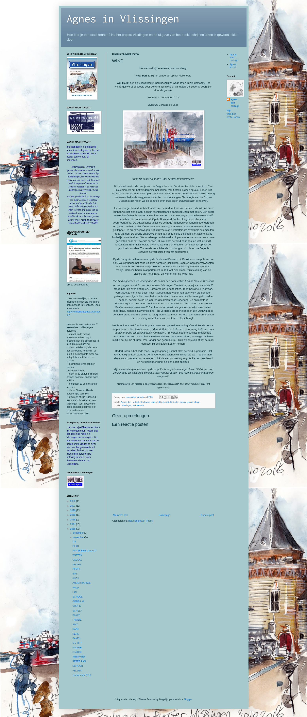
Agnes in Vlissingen (123, 18)
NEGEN (76, 564)
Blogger (188, 699)
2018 (73, 519)
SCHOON (77, 666)
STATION (77, 652)
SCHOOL (77, 596)
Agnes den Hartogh (130, 402)
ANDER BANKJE (81, 583)
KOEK (75, 578)
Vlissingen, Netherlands (133, 405)
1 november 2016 (81, 675)
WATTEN (77, 555)
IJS (74, 541)
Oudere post (207, 515)
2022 (73, 501)
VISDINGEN (78, 656)
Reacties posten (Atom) (140, 520)
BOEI (75, 573)
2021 (73, 505)
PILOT (75, 546)
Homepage (164, 515)
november (78, 537)
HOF (74, 592)
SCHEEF (77, 610)
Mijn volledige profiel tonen (233, 114)
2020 (73, 510)
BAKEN (76, 638)
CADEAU (77, 559)
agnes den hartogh (235, 102)
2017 (73, 524)
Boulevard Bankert (149, 402)
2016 (73, 529)
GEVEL (76, 569)
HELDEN (77, 670)
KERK (75, 633)
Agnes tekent (233, 66)
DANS (75, 629)
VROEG (76, 606)
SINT (75, 624)
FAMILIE (76, 619)
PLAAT (76, 615)
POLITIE (76, 647)
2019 (73, 515)
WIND (75, 587)
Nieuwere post (120, 515)
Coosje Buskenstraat (189, 402)
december (78, 532)
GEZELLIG (78, 601)
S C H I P (77, 642)
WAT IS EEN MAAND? (84, 550)
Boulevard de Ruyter (169, 402)
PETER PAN (79, 661)
